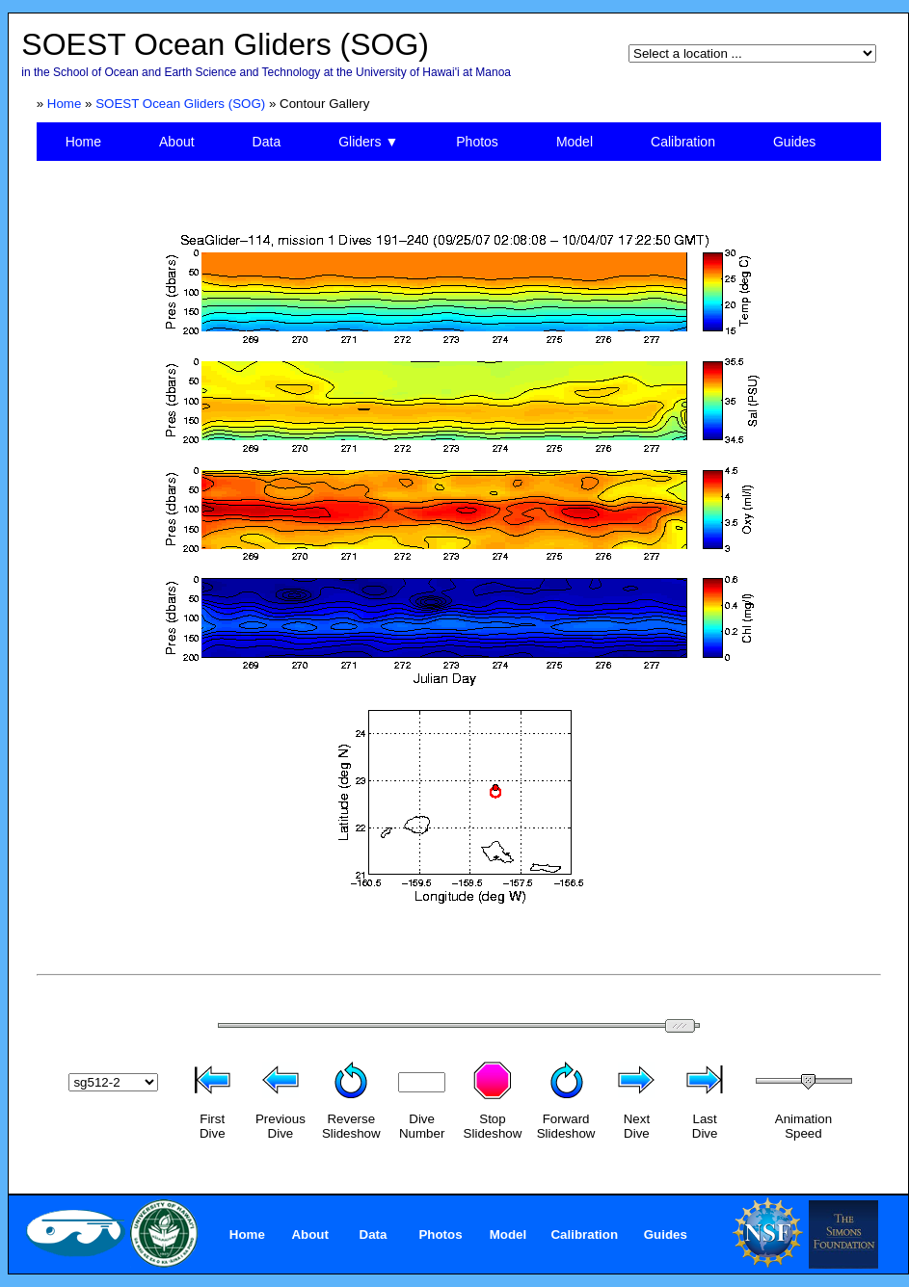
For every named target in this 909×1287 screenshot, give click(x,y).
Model (574, 141)
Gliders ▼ (368, 141)
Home (64, 103)
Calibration (683, 141)
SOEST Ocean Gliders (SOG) (180, 103)
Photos (477, 141)
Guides (794, 141)
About (177, 141)
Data (267, 141)
